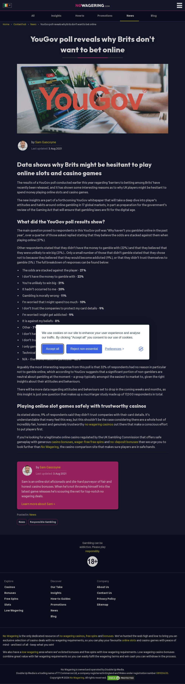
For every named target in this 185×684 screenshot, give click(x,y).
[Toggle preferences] (114, 348)
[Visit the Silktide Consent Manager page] (141, 349)
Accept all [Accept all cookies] (52, 348)
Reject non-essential (84, 348)
